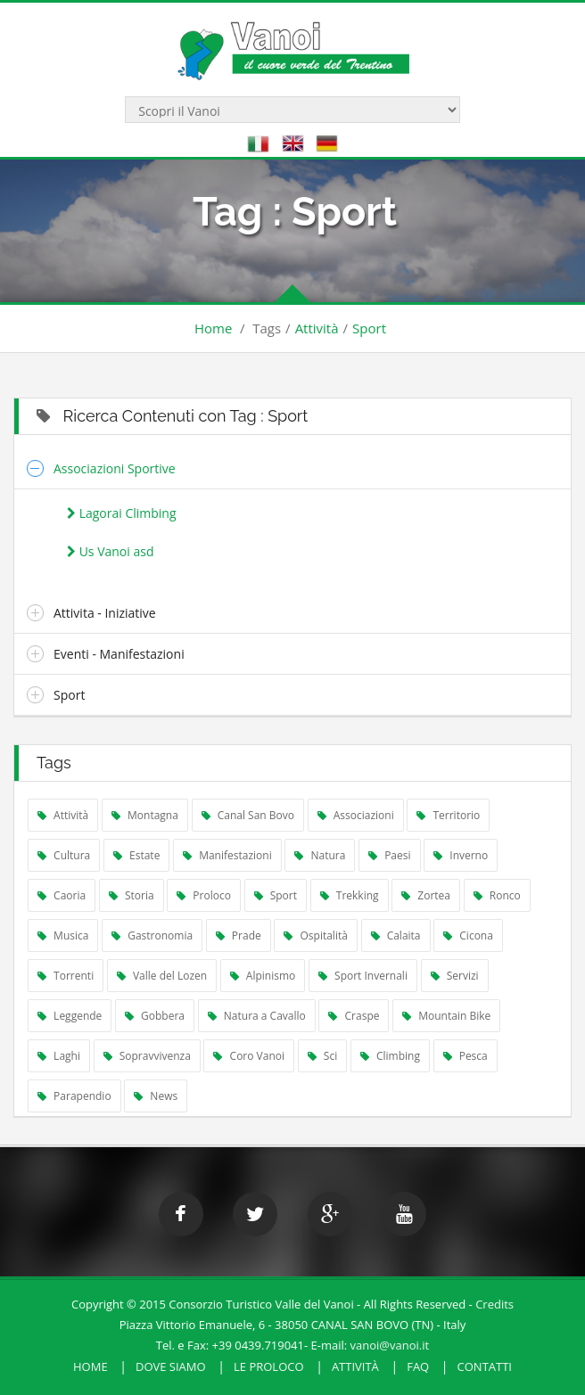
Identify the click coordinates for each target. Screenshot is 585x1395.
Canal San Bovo (248, 815)
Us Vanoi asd (110, 551)
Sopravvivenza (147, 1055)
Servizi (455, 975)
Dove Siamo (171, 1366)
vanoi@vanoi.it (390, 1345)
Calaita (396, 935)
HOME (90, 1366)
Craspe (353, 1015)
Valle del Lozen (162, 975)
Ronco (497, 895)
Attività (317, 328)
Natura (319, 855)
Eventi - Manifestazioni (119, 653)
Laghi (58, 1055)
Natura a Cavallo (257, 1015)
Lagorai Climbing (122, 513)
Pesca (465, 1055)
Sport (369, 328)
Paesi (389, 855)
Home (213, 328)
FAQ (418, 1366)
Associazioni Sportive (115, 468)
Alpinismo (263, 975)
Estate (136, 855)
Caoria (61, 895)
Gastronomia (152, 935)
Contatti (484, 1366)
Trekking (349, 895)
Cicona (468, 935)
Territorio (448, 815)
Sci (322, 1055)
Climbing (390, 1055)
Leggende (69, 1015)
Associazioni (355, 815)
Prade (238, 935)
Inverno (460, 855)
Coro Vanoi (248, 1055)
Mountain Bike (446, 1015)
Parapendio (74, 1096)
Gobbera (155, 1015)
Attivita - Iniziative (105, 612)
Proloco (204, 895)
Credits (494, 1304)
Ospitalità (316, 935)
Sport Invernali (363, 975)
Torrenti (65, 975)
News (155, 1096)
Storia (131, 895)
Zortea (425, 895)
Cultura (63, 855)
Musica (62, 935)
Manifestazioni (227, 855)
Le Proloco (269, 1366)
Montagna (144, 815)
